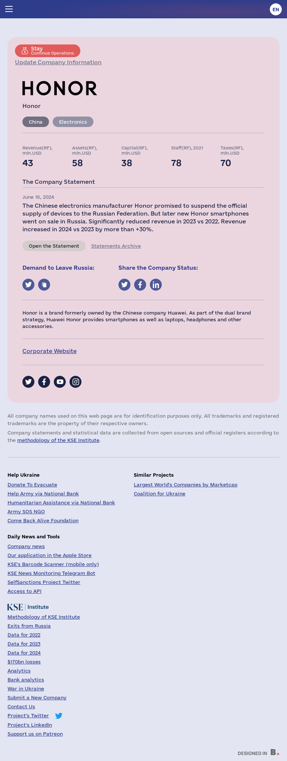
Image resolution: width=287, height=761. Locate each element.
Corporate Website (49, 351)
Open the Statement (54, 245)
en (275, 9)
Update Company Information (58, 62)
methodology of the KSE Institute (58, 440)
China (36, 121)
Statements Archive (116, 245)
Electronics (73, 121)
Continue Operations (52, 50)
